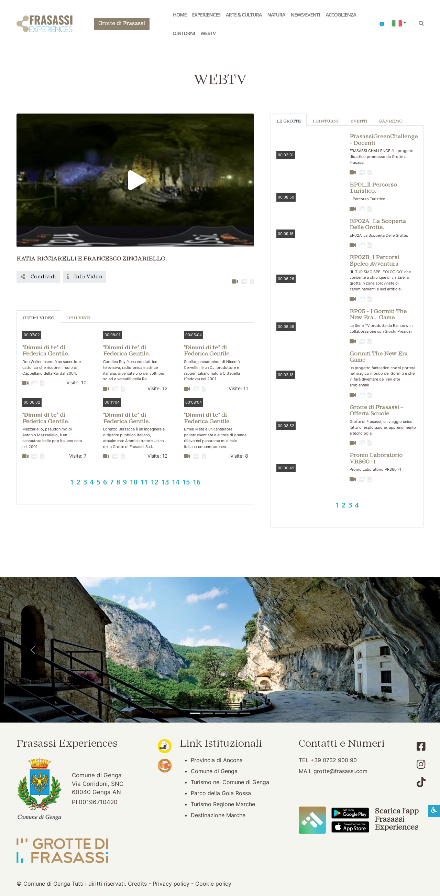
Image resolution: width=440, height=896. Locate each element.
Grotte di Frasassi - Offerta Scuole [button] (376, 411)
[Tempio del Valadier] (195, 713)
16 (197, 482)
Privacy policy (171, 883)
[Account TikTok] (421, 782)
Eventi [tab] (358, 122)
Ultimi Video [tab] (38, 318)
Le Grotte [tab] (288, 122)
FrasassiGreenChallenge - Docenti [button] (384, 140)
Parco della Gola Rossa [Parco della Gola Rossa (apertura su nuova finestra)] (221, 793)
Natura (276, 14)
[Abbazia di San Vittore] (232, 713)
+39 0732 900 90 (333, 760)
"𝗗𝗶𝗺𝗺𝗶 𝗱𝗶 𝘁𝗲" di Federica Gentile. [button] (45, 351)
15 (186, 482)
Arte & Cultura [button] (244, 14)
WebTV (208, 33)
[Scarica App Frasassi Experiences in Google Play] (350, 812)
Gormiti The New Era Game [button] (379, 357)
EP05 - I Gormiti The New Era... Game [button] (378, 315)
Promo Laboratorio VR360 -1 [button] (376, 459)
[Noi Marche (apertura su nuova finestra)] (165, 745)
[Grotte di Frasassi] (207, 713)
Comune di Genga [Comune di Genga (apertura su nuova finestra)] (214, 771)
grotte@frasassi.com (340, 771)
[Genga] (245, 713)
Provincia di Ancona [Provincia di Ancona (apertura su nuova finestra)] (217, 760)
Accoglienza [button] (341, 14)
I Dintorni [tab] (325, 122)
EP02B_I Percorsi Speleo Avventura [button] (374, 261)
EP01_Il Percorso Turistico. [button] (373, 188)
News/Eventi (305, 14)
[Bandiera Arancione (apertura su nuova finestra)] (165, 764)
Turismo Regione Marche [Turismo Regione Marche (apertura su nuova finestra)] (223, 804)
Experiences (206, 14)
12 (154, 482)
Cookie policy (213, 883)
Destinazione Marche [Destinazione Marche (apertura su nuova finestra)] (218, 815)
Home (180, 14)
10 (134, 482)
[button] (382, 24)
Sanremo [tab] (391, 122)
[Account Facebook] (421, 746)
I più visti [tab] (78, 318)
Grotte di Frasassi (121, 23)
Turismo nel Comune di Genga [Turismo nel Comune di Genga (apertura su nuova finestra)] (230, 782)
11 (144, 482)
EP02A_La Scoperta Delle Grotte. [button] (378, 225)
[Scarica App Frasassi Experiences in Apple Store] (350, 826)
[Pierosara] (220, 713)
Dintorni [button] (184, 33)
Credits (137, 883)
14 (175, 482)
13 (165, 482)
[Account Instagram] (421, 764)
